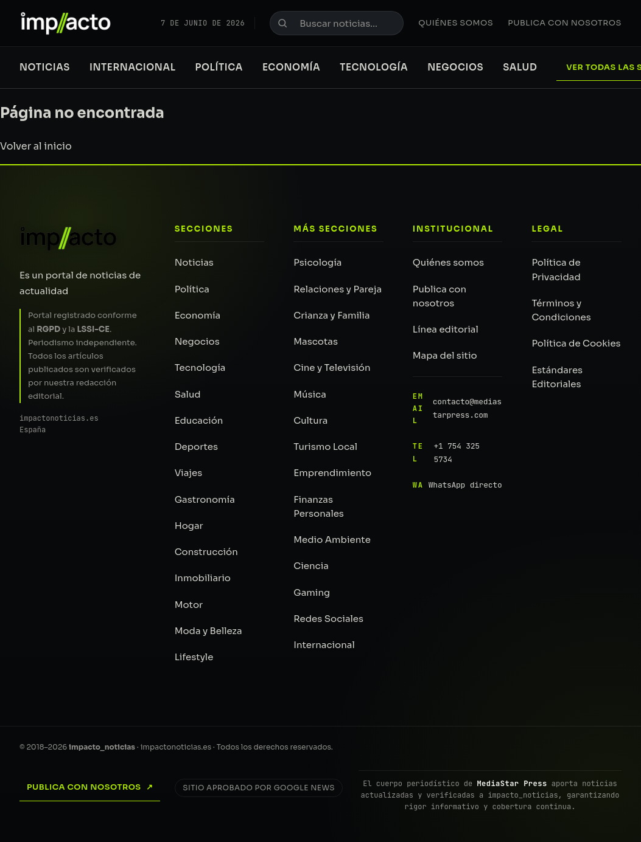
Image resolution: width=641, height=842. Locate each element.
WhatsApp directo (457, 485)
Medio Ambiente (332, 539)
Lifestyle (194, 657)
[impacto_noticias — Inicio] (69, 238)
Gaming (311, 592)
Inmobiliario (203, 578)
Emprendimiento (332, 472)
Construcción (206, 551)
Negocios (455, 67)
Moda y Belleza (208, 631)
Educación (199, 420)
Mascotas (315, 341)
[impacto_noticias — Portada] (66, 23)
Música (309, 394)
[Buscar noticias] (337, 23)
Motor (189, 604)
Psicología (317, 262)
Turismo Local (325, 446)
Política (219, 67)
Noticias (44, 67)
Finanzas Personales (318, 506)
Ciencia (311, 565)
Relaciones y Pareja (337, 289)
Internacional (132, 67)
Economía (291, 67)
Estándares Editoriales (557, 377)
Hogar (189, 525)
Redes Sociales (328, 618)
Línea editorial (445, 329)
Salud (520, 67)
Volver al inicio (36, 146)
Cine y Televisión (331, 367)
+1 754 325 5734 (446, 452)
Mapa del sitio (445, 355)
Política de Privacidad (555, 269)
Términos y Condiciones (560, 310)
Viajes (189, 472)
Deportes (196, 446)
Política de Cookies (575, 343)
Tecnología (374, 67)
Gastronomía (205, 499)
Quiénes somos (455, 23)
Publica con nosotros (565, 23)
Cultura (310, 420)
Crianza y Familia (331, 315)
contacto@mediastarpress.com (457, 408)
